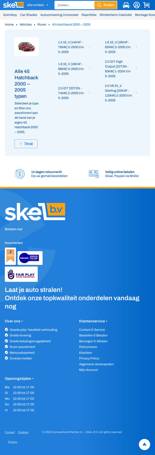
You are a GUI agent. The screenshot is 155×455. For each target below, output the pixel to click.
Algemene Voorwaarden (96, 364)
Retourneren (88, 347)
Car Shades (28, 15)
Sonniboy (10, 15)
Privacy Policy (89, 358)
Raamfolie (89, 15)
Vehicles (26, 24)
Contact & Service (92, 329)
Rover (42, 24)
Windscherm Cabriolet (116, 15)
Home (9, 24)
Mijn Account (88, 370)
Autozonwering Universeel (59, 15)
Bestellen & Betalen (93, 335)
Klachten (85, 352)
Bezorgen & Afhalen (93, 341)
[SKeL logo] (13, 5)
